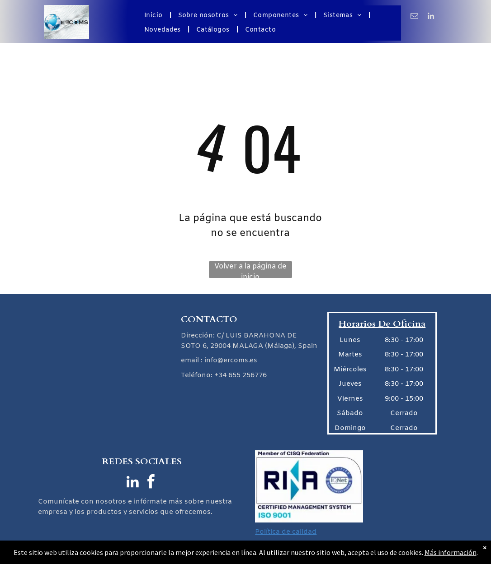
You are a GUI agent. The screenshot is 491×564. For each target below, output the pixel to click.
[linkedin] (431, 17)
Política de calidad (285, 531)
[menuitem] (154, 16)
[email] (414, 17)
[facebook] (151, 483)
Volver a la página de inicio (250, 270)
